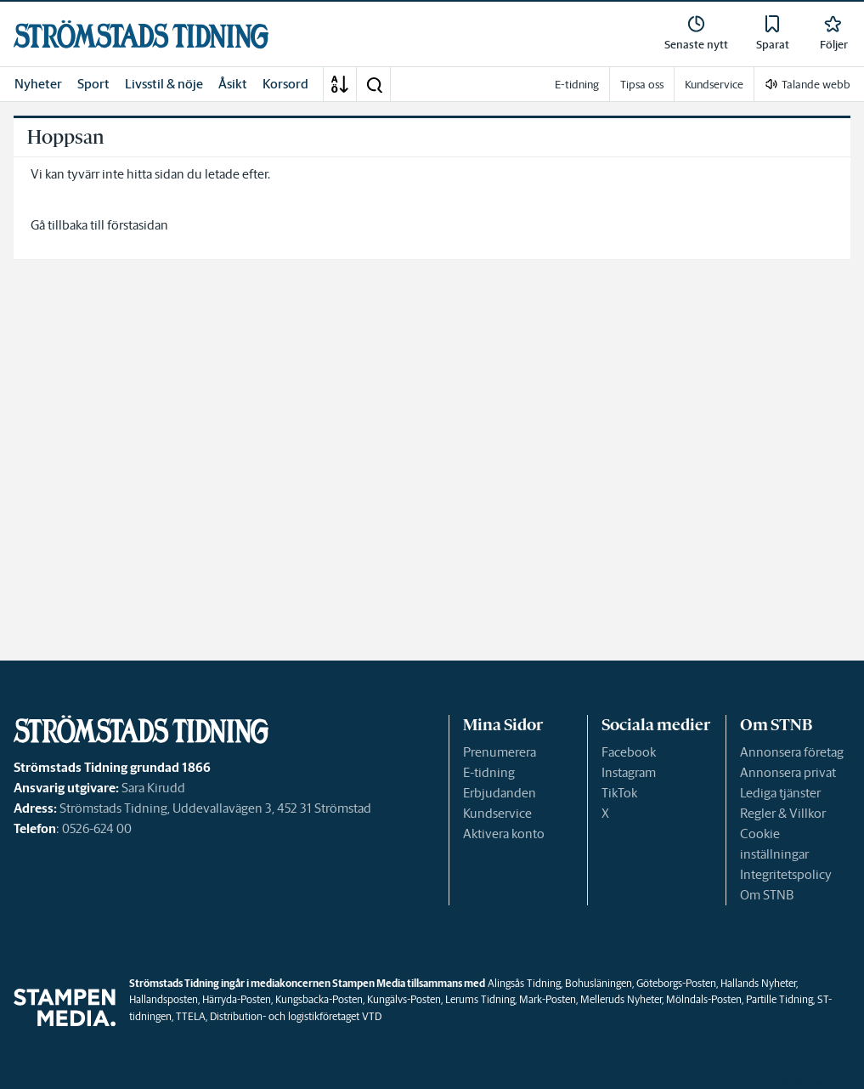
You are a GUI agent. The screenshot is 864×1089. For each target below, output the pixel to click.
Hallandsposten (163, 999)
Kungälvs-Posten (404, 999)
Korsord (285, 84)
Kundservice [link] (714, 84)
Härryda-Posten (236, 999)
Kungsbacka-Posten (319, 999)
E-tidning (489, 772)
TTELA (191, 1016)
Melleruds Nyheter (621, 999)
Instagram (628, 772)
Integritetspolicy (786, 874)
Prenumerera (499, 752)
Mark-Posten (547, 999)
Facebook (628, 752)
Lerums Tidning (480, 999)
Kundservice (497, 813)
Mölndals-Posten (704, 999)
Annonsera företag (792, 752)
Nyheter (38, 84)
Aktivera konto (504, 833)
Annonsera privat (788, 772)
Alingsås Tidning (524, 983)
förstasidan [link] (137, 225)
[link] (141, 34)
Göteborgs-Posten (676, 983)
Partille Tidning (779, 999)
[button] (373, 84)
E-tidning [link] (577, 84)
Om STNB (766, 895)
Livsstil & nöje (164, 84)
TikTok (619, 793)
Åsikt (232, 84)
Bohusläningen (598, 983)
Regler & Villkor (783, 813)
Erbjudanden (499, 793)
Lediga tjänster (780, 793)
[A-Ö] (340, 84)
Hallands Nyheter (758, 983)
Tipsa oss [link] (642, 84)
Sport (93, 84)
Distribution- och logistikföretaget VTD (295, 1016)
